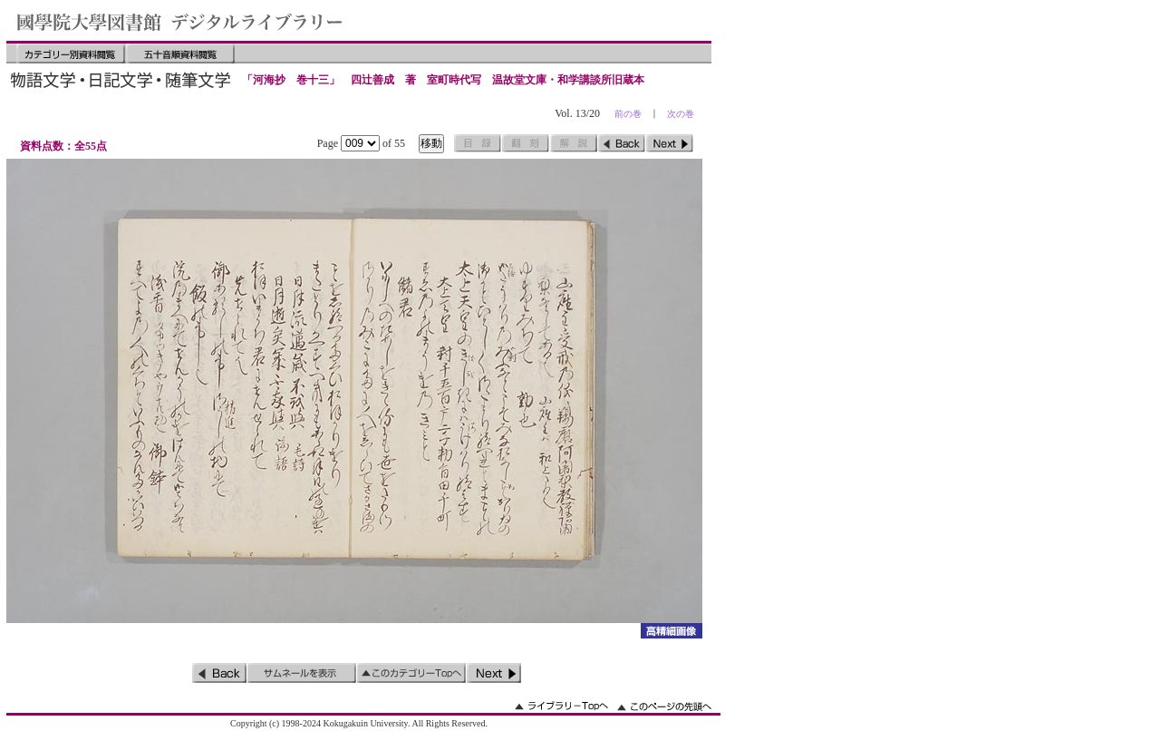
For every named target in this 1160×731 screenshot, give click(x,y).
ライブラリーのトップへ (561, 706)
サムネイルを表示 (301, 673)
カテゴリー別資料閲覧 (70, 53)
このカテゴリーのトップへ (411, 673)
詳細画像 (671, 630)
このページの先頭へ (664, 706)
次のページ (669, 143)
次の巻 (680, 114)
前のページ (621, 143)
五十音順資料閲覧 (180, 53)
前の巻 (628, 114)
